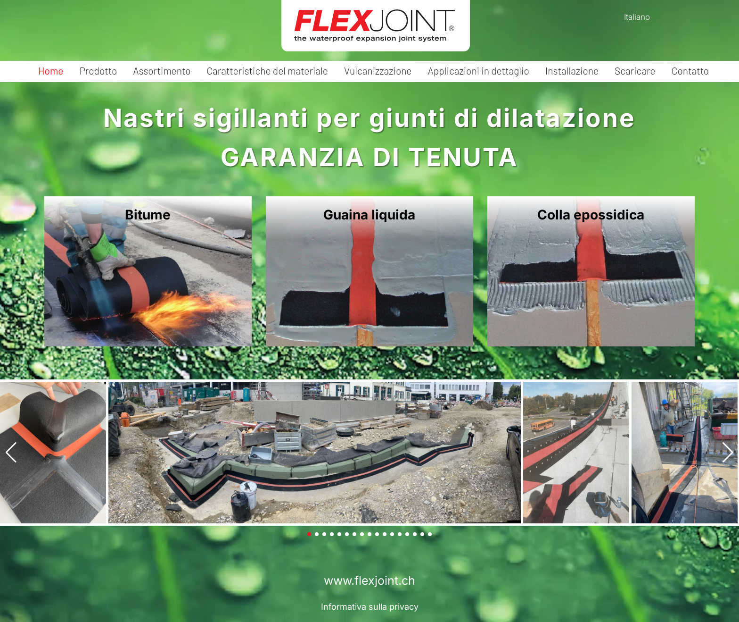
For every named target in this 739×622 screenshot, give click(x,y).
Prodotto (98, 70)
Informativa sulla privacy (370, 607)
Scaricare (635, 70)
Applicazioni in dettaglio (478, 70)
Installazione (572, 70)
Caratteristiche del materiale (267, 70)
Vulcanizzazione (378, 70)
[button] (11, 452)
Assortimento (161, 70)
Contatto (690, 70)
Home (51, 70)
